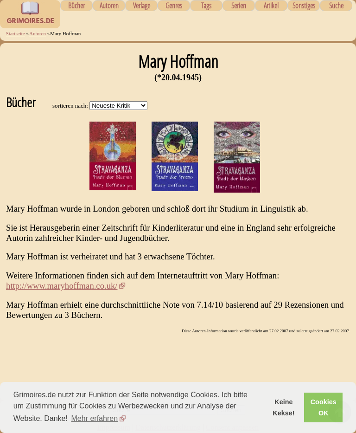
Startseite (15, 33)
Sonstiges (303, 5)
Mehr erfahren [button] (94, 418)
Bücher (76, 5)
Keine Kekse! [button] (283, 407)
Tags (206, 5)
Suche (336, 5)
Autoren (109, 5)
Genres (173, 5)
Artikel (271, 5)
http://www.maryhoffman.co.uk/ (61, 286)
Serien (238, 5)
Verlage (141, 5)
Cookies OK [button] (324, 407)
